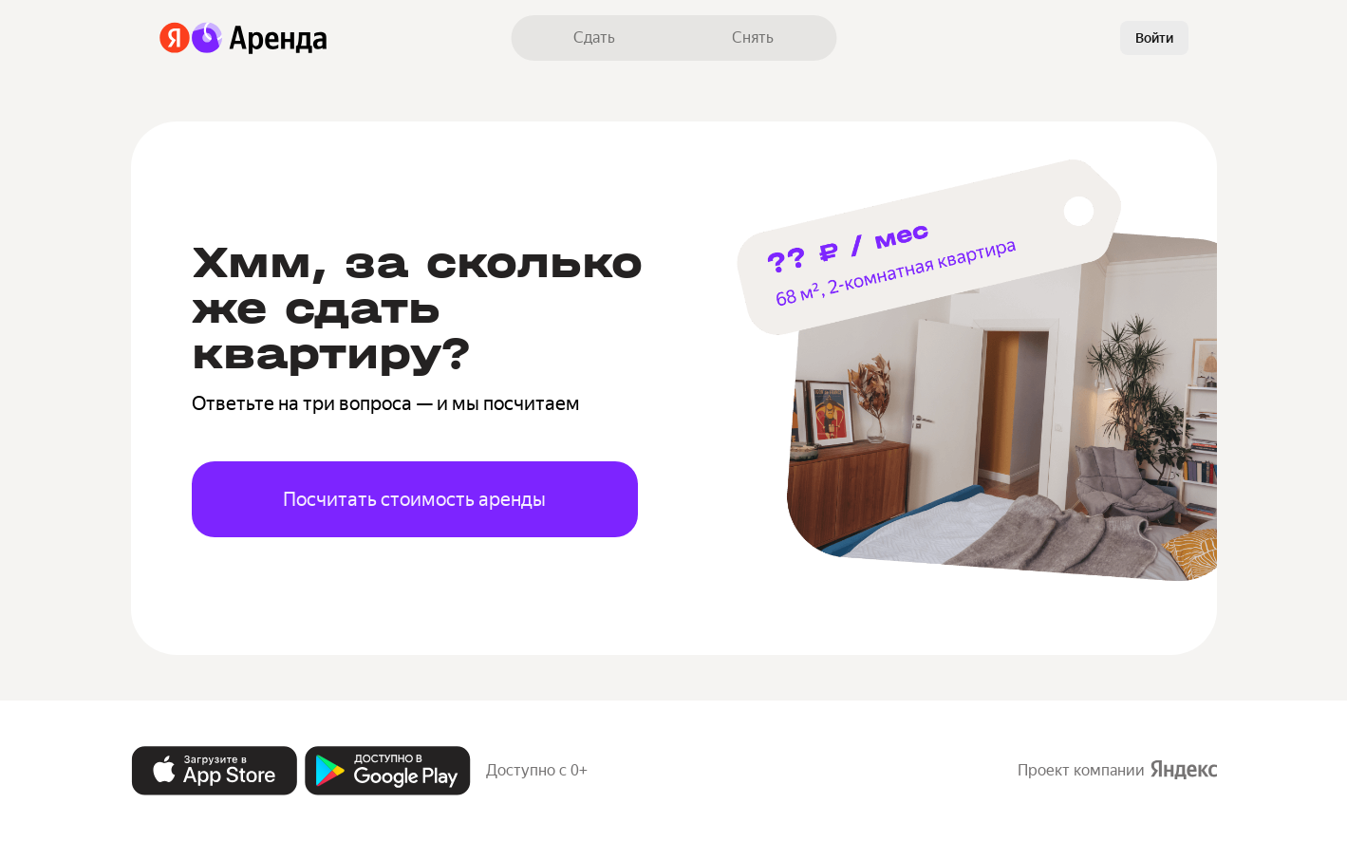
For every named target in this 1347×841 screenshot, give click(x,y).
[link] (594, 38)
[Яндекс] (175, 38)
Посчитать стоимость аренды (414, 499)
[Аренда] (259, 38)
